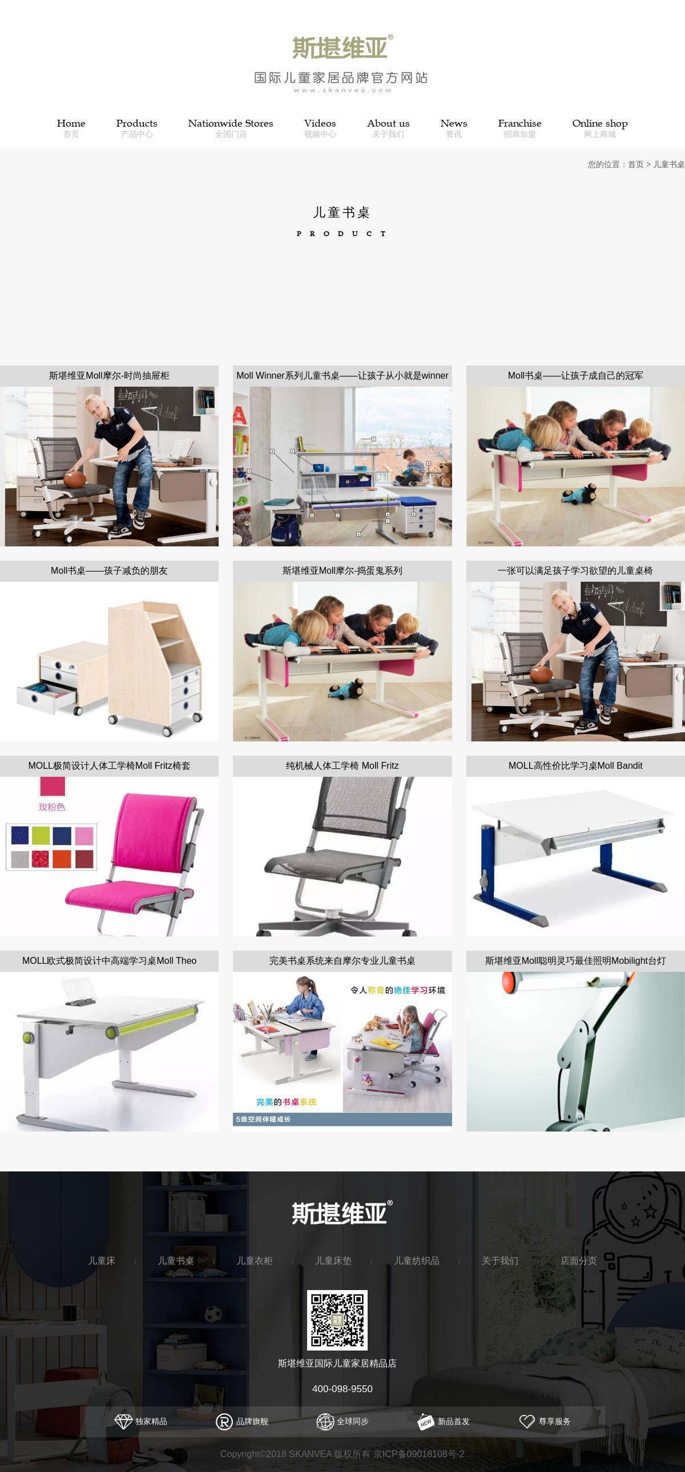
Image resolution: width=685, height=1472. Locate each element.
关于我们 (500, 1260)
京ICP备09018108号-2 (419, 1454)
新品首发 (443, 1421)
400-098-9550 (342, 1389)
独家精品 (140, 1421)
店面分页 (579, 1260)
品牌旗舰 (241, 1421)
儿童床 (101, 1260)
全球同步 (342, 1421)
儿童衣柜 (254, 1260)
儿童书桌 (669, 164)
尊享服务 (544, 1421)
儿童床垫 (333, 1260)
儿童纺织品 (417, 1260)
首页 (636, 164)
